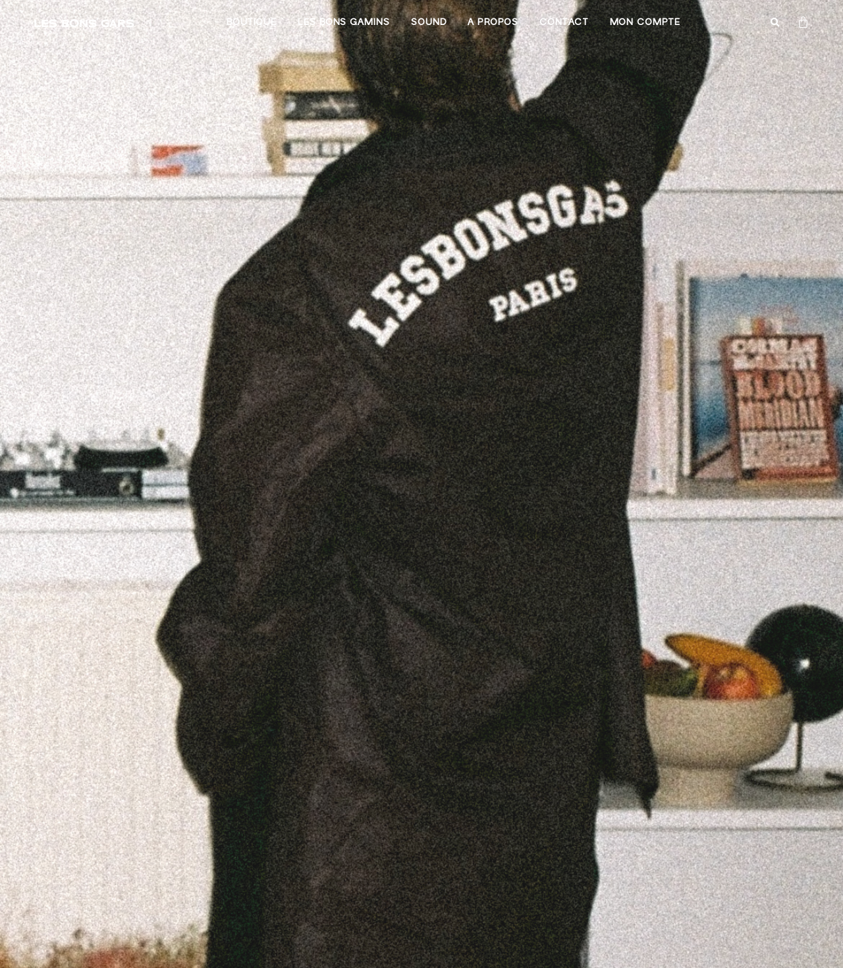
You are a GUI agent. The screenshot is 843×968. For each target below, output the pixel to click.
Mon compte (645, 23)
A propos (493, 23)
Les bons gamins (344, 23)
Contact (564, 23)
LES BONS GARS (84, 22)
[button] (775, 23)
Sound (429, 23)
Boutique (252, 23)
